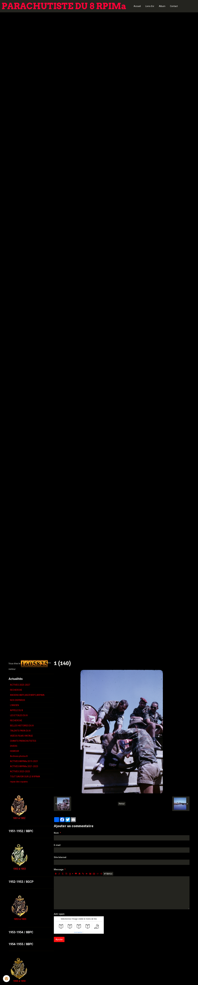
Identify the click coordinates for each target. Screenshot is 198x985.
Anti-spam (59, 914)
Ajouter (59, 939)
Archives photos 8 (19, 756)
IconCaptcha (78, 932)
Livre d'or (149, 6)
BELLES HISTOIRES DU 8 (22, 725)
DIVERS (13, 746)
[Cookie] (6, 978)
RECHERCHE (16, 690)
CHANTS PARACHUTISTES (23, 741)
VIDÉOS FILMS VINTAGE (21, 736)
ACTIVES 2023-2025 (20, 771)
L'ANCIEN (14, 705)
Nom (56, 833)
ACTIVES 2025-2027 (20, 685)
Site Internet (60, 857)
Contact (174, 6)
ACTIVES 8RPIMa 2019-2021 (24, 761)
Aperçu (108, 874)
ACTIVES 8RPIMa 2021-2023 (24, 766)
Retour (122, 804)
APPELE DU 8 (16, 710)
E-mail (57, 845)
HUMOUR (14, 751)
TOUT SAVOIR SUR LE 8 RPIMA (25, 776)
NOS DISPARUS (17, 700)
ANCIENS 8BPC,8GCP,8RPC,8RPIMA (27, 695)
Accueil (137, 6)
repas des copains (19, 781)
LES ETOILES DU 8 (19, 715)
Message (58, 869)
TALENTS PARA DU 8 (20, 730)
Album (162, 6)
